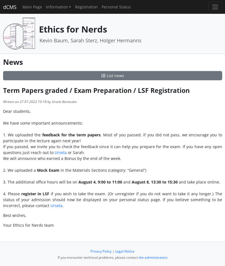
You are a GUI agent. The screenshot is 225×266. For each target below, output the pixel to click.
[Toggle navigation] (215, 7)
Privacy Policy (101, 251)
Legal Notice (124, 251)
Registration (86, 7)
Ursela (61, 152)
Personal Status (116, 7)
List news (112, 75)
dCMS (10, 7)
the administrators (153, 257)
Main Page (32, 7)
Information (57, 7)
